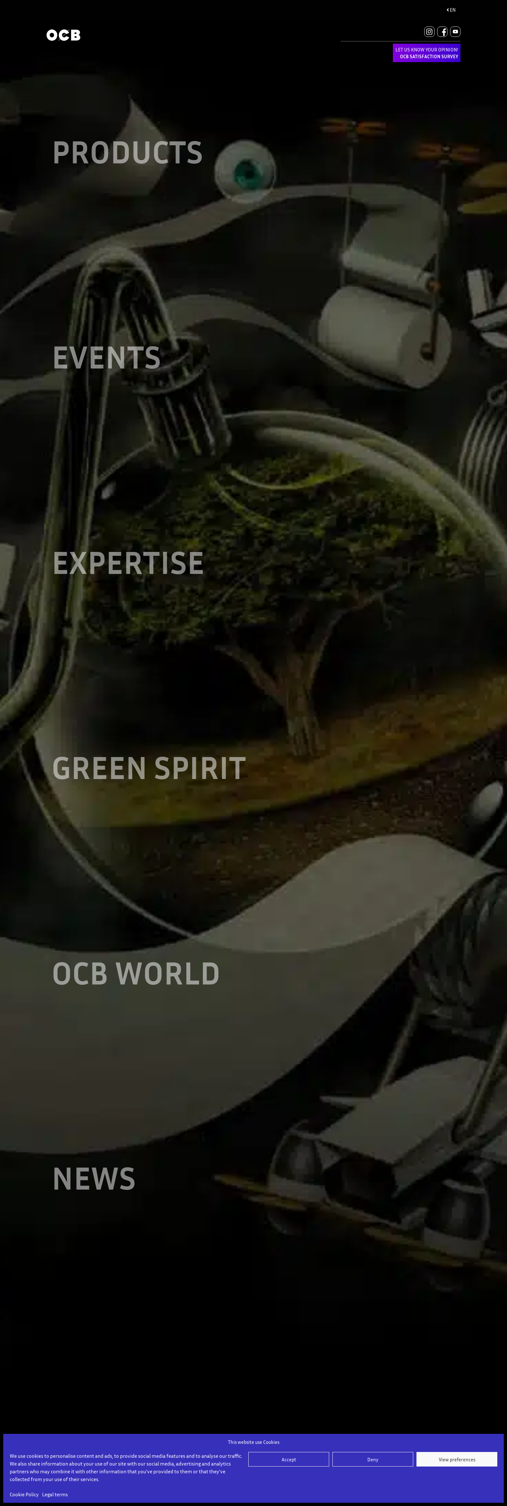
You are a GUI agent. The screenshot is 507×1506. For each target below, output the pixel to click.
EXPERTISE (127, 554)
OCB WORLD (136, 960)
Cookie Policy (24, 1494)
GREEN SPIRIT (148, 757)
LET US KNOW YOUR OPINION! (426, 53)
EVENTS (106, 352)
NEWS (93, 1162)
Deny (372, 1459)
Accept (289, 1459)
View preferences (457, 1459)
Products (127, 149)
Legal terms (55, 1494)
